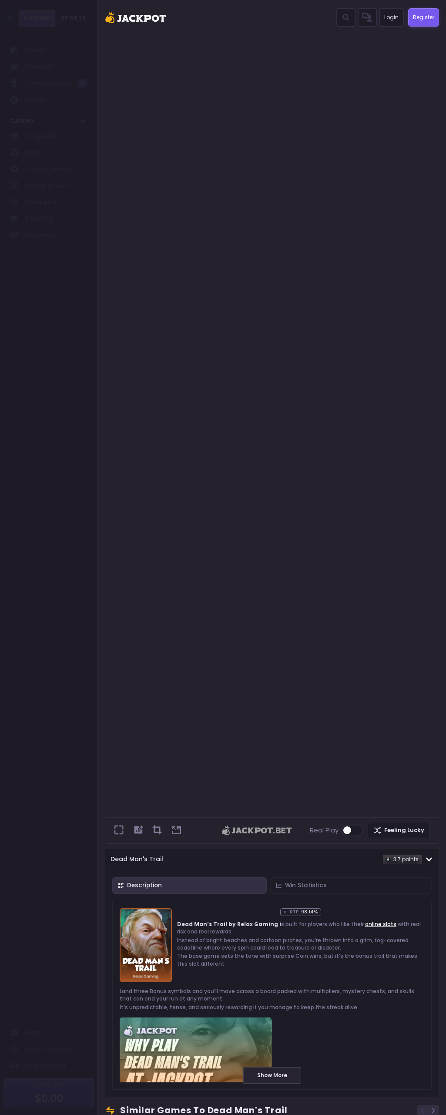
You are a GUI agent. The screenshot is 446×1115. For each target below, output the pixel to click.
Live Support (38, 1065)
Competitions (48, 83)
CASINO (37, 18)
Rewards (32, 66)
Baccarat (33, 235)
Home (27, 50)
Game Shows (39, 185)
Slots (26, 152)
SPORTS (74, 18)
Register (420, 17)
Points (27, 99)
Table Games (40, 169)
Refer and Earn (42, 1048)
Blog (25, 1032)
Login (387, 17)
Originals (32, 135)
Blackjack (33, 202)
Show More (272, 1075)
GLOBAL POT (49, 1085)
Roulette (32, 218)
